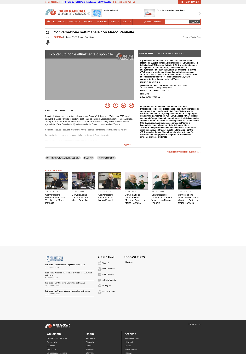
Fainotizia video (109, 291)
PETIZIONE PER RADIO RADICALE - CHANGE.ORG (87, 2)
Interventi (146, 53)
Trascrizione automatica (170, 54)
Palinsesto (90, 338)
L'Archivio (51, 346)
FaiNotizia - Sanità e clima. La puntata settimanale (65, 283)
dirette (114, 22)
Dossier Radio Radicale (57, 338)
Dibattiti (128, 346)
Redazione (51, 349)
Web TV (106, 263)
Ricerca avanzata (154, 22)
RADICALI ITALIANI (106, 158)
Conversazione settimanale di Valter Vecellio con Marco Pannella (55, 199)
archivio (88, 22)
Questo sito (52, 342)
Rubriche (129, 262)
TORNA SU (192, 324)
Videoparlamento (132, 338)
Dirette (89, 346)
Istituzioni (129, 342)
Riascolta (90, 342)
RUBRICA (58, 37)
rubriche (102, 22)
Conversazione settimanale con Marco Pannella (80, 198)
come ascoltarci (52, 2)
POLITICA (88, 158)
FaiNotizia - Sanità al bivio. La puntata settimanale (65, 265)
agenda (126, 22)
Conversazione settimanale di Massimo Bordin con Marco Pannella (135, 199)
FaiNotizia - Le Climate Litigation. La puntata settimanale (67, 291)
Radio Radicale (109, 269)
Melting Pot (107, 286)
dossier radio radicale (125, 2)
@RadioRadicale (109, 280)
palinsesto (59, 22)
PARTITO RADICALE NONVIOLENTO (63, 158)
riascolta (74, 22)
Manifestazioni (131, 349)
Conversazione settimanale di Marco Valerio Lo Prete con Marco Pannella (188, 199)
